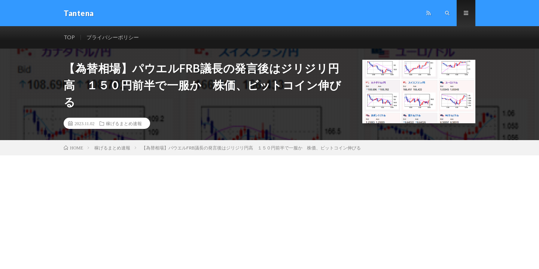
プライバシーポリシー (112, 37)
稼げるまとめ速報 (124, 123)
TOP (69, 37)
